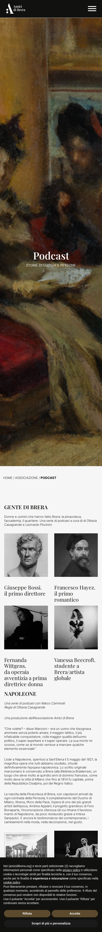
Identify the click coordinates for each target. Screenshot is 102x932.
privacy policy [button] (71, 870)
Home (7, 478)
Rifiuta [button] (27, 913)
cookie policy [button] (11, 882)
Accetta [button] (74, 913)
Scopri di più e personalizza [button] (51, 923)
